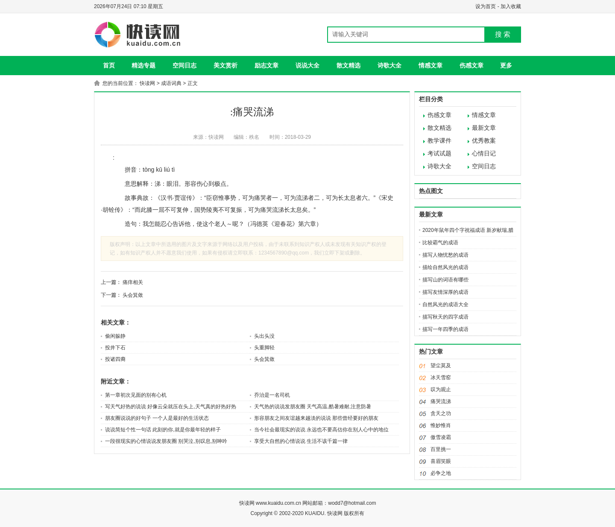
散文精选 (348, 65)
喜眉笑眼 (440, 461)
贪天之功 (440, 413)
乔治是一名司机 (272, 395)
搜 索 (502, 34)
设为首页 (485, 6)
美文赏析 (225, 65)
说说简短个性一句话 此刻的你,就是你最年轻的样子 (163, 430)
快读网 (147, 83)
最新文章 (484, 128)
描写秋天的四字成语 (445, 317)
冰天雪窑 (440, 378)
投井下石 (115, 348)
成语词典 (171, 83)
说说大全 (307, 65)
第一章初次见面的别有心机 (136, 395)
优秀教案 (484, 141)
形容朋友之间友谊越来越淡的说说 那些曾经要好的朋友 (316, 418)
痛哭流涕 (440, 401)
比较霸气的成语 (440, 243)
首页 (109, 65)
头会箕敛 (133, 295)
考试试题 (439, 153)
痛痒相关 (133, 282)
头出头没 (264, 336)
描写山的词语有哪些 (445, 280)
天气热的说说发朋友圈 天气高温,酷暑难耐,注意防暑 (312, 407)
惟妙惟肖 (440, 425)
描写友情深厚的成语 (445, 292)
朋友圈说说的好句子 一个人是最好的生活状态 (157, 418)
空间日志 (184, 65)
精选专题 (143, 65)
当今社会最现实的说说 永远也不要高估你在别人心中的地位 (321, 430)
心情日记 (484, 153)
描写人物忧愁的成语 (445, 255)
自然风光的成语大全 (445, 304)
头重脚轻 (264, 348)
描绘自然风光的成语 (445, 267)
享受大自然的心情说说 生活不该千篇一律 (301, 441)
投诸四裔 (115, 359)
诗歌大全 (389, 65)
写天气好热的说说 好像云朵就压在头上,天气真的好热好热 (170, 407)
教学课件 (439, 141)
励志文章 (266, 65)
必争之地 (440, 473)
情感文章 (430, 65)
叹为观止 (440, 389)
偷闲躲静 (115, 336)
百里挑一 (440, 449)
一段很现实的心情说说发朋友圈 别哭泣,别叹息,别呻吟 (166, 441)
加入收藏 (511, 6)
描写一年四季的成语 (445, 329)
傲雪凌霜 (440, 437)
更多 (506, 65)
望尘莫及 (440, 366)
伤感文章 (471, 65)
